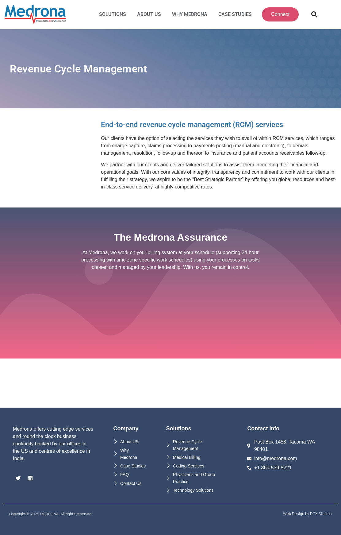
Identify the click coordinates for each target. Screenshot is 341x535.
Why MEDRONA (189, 14)
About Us (149, 14)
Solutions (112, 14)
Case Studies (235, 14)
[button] (314, 14)
